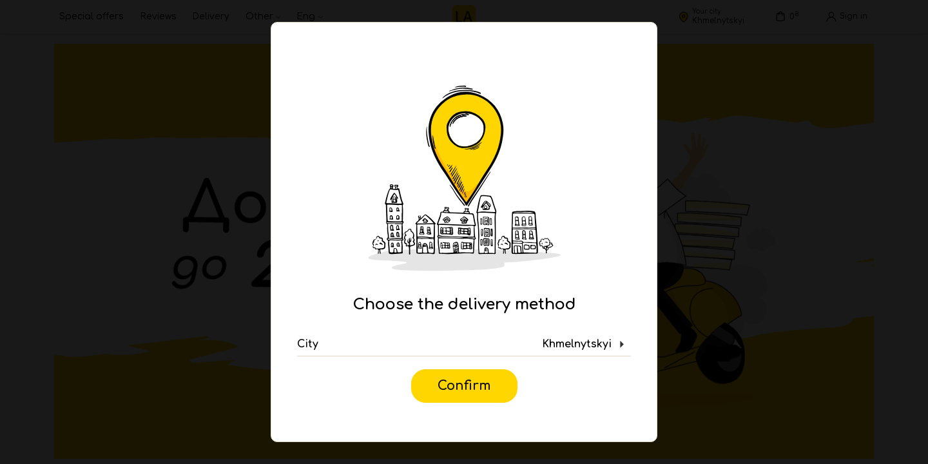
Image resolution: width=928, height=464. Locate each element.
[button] (464, 344)
